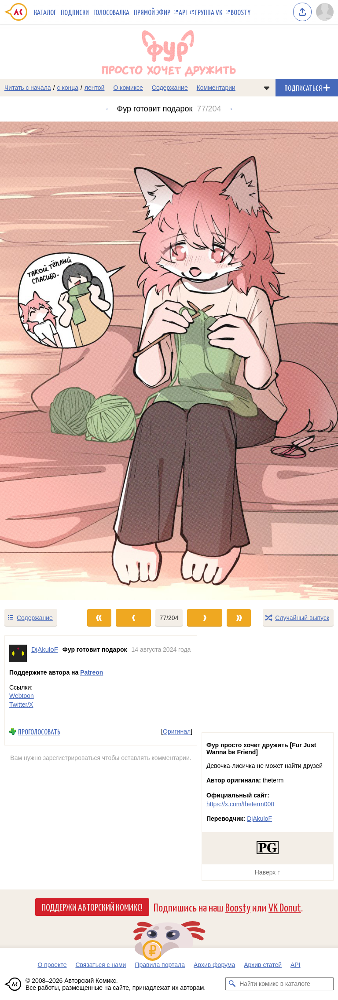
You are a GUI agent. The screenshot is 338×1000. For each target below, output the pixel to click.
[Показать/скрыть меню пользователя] (325, 12)
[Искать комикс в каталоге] (232, 984)
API (183, 12)
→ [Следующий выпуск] (230, 108)
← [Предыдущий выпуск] (108, 108)
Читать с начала (27, 87)
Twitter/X (21, 704)
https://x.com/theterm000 (240, 804)
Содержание (170, 87)
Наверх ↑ (267, 872)
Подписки (75, 12)
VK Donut (284, 907)
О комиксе (128, 87)
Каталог (45, 12)
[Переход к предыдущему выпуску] (42, 361)
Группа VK (208, 12)
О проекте (51, 964)
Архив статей (263, 964)
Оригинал (177, 731)
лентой (94, 87)
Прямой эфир (152, 12)
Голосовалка (111, 12)
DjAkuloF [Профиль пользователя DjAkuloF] (44, 649)
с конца (68, 87)
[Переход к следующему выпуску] (169, 361)
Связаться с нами (100, 964)
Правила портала (160, 964)
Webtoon (21, 695)
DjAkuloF (259, 818)
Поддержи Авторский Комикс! (92, 906)
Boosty (240, 12)
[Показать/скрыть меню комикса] (267, 87)
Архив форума (214, 964)
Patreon (91, 672)
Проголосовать (39, 731)
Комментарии (216, 87)
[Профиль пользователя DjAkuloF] (18, 653)
